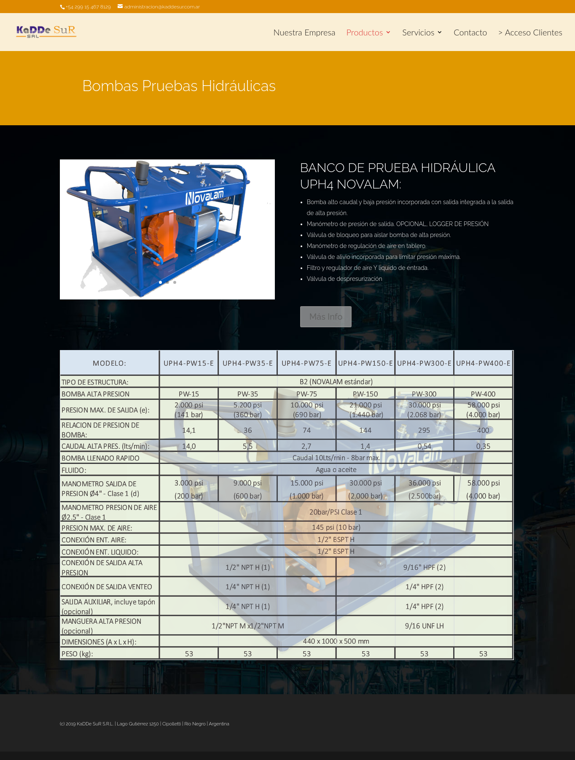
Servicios (418, 33)
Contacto (470, 33)
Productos (365, 33)
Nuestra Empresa (305, 33)
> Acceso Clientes (530, 33)
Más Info (326, 317)
